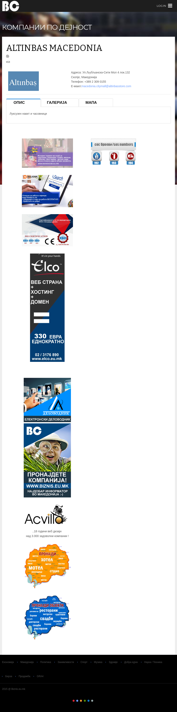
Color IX (103, 701)
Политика (45, 662)
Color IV (85, 701)
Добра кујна (131, 662)
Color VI (92, 701)
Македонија (27, 662)
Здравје (113, 662)
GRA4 (40, 676)
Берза (8, 676)
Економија (8, 662)
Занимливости (66, 662)
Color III (81, 701)
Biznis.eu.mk (10, 6)
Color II (77, 701)
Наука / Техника (153, 662)
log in (161, 6)
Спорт (84, 662)
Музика (98, 662)
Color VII (96, 701)
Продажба (24, 676)
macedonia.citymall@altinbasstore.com (106, 86)
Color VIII (100, 701)
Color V (88, 701)
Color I (74, 701)
